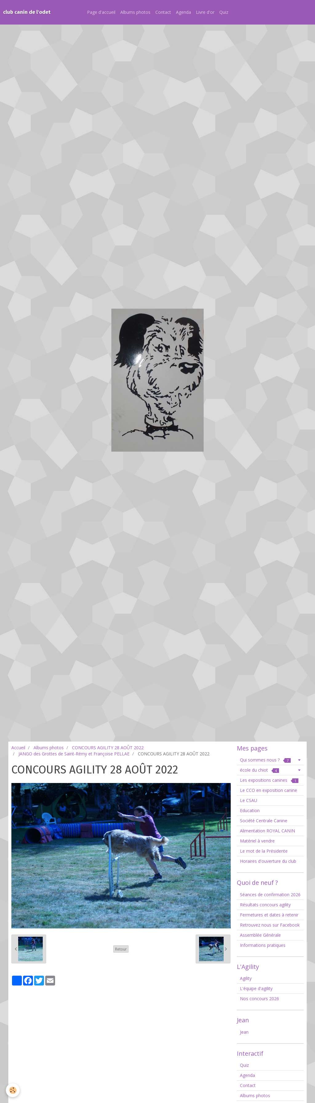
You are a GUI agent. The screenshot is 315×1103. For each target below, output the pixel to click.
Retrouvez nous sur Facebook (270, 925)
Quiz (223, 12)
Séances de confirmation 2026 (270, 894)
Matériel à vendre (257, 841)
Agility (246, 978)
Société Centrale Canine (263, 820)
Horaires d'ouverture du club (268, 861)
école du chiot (259, 770)
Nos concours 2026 (259, 998)
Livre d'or (205, 12)
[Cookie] (13, 1090)
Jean (244, 1032)
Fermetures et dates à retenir (269, 915)
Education (250, 810)
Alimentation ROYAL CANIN (267, 831)
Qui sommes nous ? (265, 760)
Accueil (18, 747)
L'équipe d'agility (256, 988)
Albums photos (135, 12)
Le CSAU (248, 800)
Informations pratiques (262, 945)
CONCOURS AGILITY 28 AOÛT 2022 (108, 747)
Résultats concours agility (265, 905)
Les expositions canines (269, 780)
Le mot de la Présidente (264, 851)
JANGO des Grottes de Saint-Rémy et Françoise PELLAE (74, 754)
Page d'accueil (101, 12)
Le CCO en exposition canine (268, 790)
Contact (163, 12)
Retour (121, 949)
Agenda (183, 12)
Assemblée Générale (260, 935)
